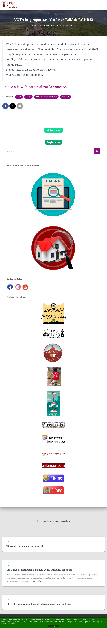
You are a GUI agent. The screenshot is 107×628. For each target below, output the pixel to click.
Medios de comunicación (46, 97)
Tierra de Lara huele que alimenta (25, 546)
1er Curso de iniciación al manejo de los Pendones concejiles (39, 569)
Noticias (65, 97)
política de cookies (77, 622)
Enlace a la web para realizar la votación (34, 87)
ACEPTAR (53, 626)
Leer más (36, 581)
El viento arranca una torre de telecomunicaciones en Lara (38, 604)
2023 (19, 97)
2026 (8, 542)
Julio (28, 97)
